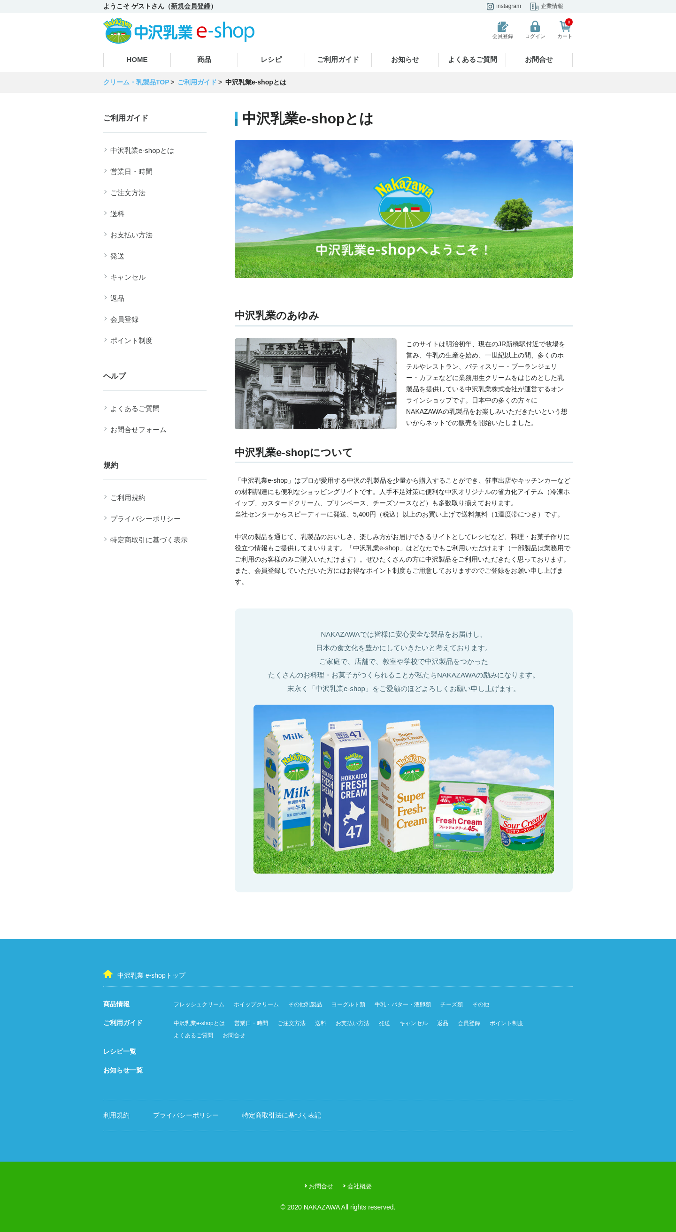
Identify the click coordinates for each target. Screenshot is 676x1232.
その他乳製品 (305, 1004)
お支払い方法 (131, 235)
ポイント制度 (131, 340)
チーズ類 (451, 1004)
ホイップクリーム (256, 1004)
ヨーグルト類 (348, 1004)
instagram (504, 6)
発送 (117, 256)
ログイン (535, 30)
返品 (117, 298)
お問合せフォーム (138, 429)
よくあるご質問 (472, 59)
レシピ (271, 59)
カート (565, 29)
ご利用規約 (128, 498)
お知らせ (405, 59)
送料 (117, 214)
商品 (204, 59)
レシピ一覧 (119, 1051)
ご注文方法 (128, 193)
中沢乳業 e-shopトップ (144, 974)
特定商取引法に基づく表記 (281, 1115)
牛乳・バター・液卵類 (403, 1004)
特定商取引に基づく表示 (149, 540)
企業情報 (546, 6)
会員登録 (502, 30)
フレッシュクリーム (199, 1004)
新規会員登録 (190, 6)
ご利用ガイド (338, 59)
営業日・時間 (131, 171)
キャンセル (128, 277)
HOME (136, 59)
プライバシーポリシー (145, 519)
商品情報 (116, 1004)
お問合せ (539, 59)
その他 (480, 1004)
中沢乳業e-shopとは (142, 150)
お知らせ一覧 (123, 1070)
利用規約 (116, 1115)
